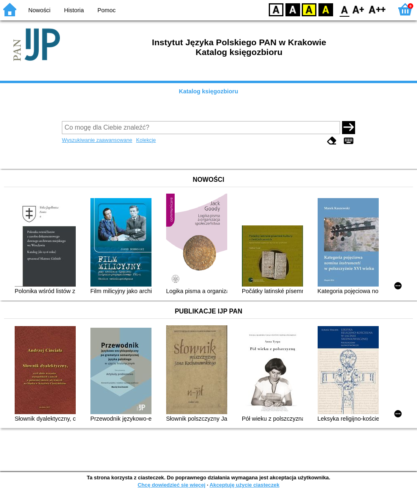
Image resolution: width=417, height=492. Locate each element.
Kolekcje (146, 140)
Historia (74, 10)
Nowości (39, 10)
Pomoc (106, 10)
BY (325, 9)
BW (293, 9)
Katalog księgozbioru (208, 91)
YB (309, 9)
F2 (377, 9)
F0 (344, 9)
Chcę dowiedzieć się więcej (171, 485)
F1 (358, 9)
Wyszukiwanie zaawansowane (97, 140)
